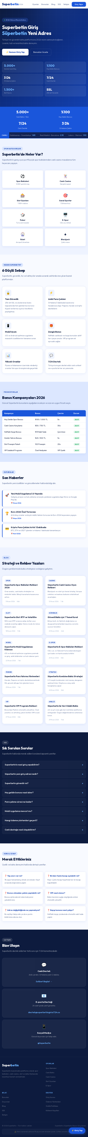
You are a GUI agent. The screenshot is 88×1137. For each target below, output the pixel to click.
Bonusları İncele (40, 52)
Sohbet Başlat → (44, 983)
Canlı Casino (50, 1077)
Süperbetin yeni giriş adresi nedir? (44, 776)
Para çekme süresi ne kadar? (44, 804)
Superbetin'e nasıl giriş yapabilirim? (44, 767)
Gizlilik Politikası (52, 1106)
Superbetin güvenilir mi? (44, 785)
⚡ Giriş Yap (77, 1131)
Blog (53, 4)
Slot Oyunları (51, 1081)
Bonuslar (45, 4)
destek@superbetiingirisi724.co (44, 1014)
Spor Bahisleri (51, 1068)
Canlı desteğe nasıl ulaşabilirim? (44, 832)
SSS (59, 4)
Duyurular (6, 1102)
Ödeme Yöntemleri (53, 1102)
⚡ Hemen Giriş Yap (15, 52)
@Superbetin (44, 1045)
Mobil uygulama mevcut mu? (44, 813)
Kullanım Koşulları (52, 1110)
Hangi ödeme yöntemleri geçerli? (44, 822)
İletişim (66, 4)
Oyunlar (35, 4)
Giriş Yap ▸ (79, 4)
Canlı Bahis (50, 1072)
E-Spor (48, 1086)
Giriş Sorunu (50, 1097)
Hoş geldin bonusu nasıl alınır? (44, 795)
